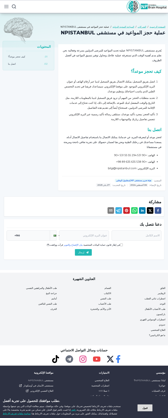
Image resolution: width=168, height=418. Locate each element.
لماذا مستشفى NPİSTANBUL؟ (149, 380)
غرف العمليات (158, 390)
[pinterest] (126, 210)
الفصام (108, 288)
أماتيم (54, 298)
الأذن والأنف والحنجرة (100, 309)
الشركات (142, 26)
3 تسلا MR (104, 390)
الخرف (53, 309)
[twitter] (150, 210)
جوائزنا (162, 385)
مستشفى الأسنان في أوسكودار (36, 385)
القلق (162, 288)
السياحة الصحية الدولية (123, 26)
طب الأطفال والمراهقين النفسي (41, 288)
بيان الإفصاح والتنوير (73, 244)
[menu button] (6, 6)
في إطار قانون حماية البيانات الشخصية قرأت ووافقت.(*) (83, 244)
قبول (145, 407)
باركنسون (160, 314)
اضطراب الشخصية (100, 385)
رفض (73, 409)
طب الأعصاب (104, 303)
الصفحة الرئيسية (157, 26)
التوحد (162, 303)
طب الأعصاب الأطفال (155, 309)
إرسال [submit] (83, 252)
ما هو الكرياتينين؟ (157, 335)
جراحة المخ (51, 293)
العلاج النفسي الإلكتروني (39, 390)
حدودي (162, 324)
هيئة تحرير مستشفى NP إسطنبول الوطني (133, 180)
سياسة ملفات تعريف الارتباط (17, 413)
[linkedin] (142, 210)
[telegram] (118, 210)
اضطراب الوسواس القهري (152, 319)
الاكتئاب (107, 293)
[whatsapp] (134, 210)
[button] (53, 235)
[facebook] (158, 210)
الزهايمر (161, 293)
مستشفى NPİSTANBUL (40, 380)
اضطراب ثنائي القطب (154, 298)
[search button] (14, 6)
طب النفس (105, 298)
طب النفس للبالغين (47, 303)
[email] (111, 210)
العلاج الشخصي (158, 329)
